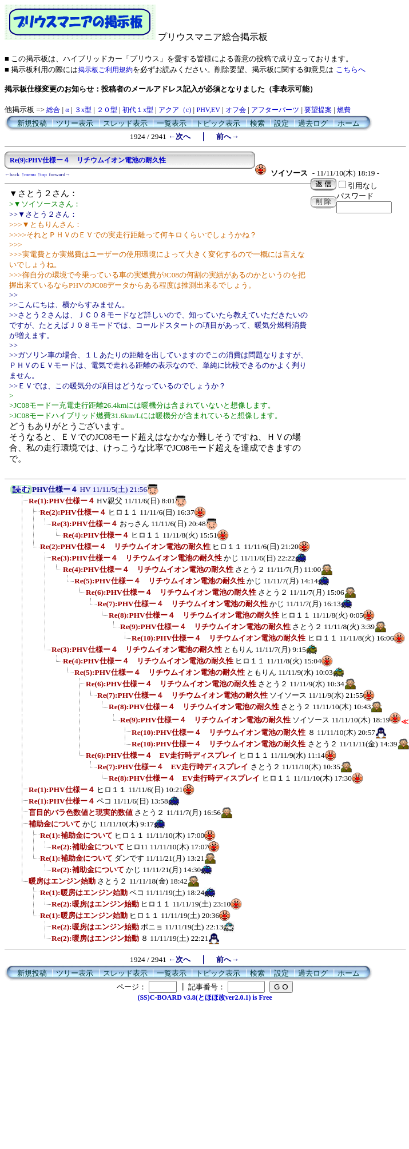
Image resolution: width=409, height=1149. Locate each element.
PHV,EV (208, 110)
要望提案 (318, 110)
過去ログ (313, 123)
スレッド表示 (125, 123)
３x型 (83, 110)
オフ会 (235, 110)
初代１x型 (137, 110)
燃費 (344, 110)
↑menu (29, 174)
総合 (53, 110)
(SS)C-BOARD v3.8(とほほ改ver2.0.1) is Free (204, 997)
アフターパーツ (275, 110)
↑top (42, 174)
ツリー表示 (74, 123)
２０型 (107, 110)
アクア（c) (174, 110)
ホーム (348, 123)
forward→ (60, 174)
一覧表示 (171, 123)
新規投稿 (32, 123)
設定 (281, 123)
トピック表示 (218, 123)
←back (12, 174)
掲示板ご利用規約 (105, 70)
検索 (257, 123)
